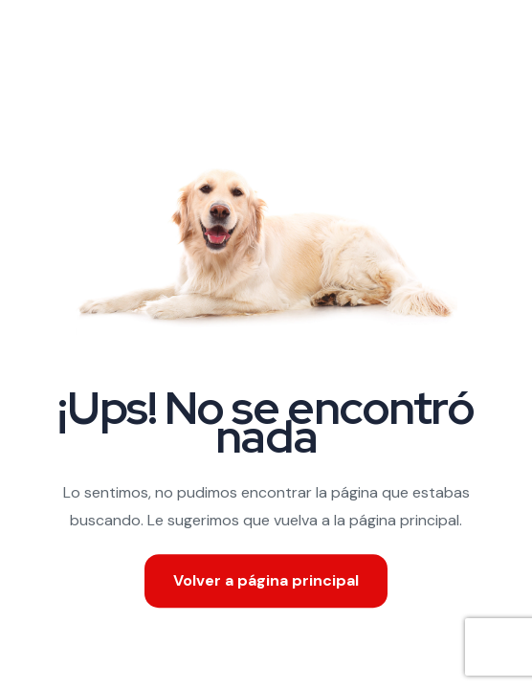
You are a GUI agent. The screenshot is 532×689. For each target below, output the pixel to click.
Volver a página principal (266, 580)
